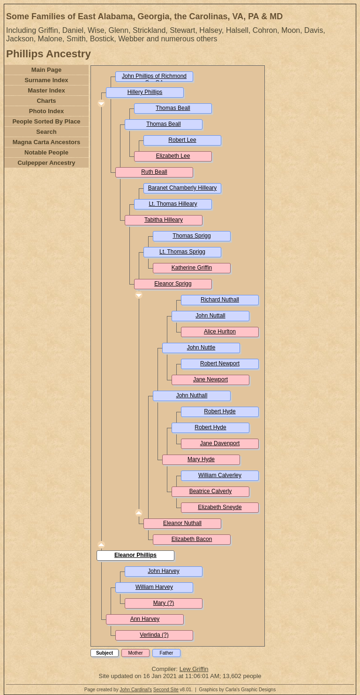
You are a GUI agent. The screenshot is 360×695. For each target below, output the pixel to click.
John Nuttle (201, 347)
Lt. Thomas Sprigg (182, 251)
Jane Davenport (220, 443)
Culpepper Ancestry (46, 162)
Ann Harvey (145, 619)
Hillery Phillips (145, 92)
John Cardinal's (136, 689)
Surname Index (46, 80)
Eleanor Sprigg (172, 283)
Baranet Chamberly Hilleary (182, 188)
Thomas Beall (173, 108)
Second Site (166, 689)
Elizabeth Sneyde (219, 507)
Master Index (46, 90)
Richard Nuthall (220, 299)
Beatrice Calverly (210, 491)
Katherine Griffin (192, 267)
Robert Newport (220, 363)
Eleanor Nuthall (182, 523)
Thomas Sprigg (191, 235)
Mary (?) (163, 603)
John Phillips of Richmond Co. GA (154, 79)
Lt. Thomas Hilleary (173, 204)
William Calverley (219, 475)
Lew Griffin (194, 668)
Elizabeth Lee (173, 156)
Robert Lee (182, 140)
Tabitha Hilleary (163, 219)
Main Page (46, 69)
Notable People (46, 152)
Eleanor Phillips (135, 555)
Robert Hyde (219, 411)
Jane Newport (210, 379)
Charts (46, 100)
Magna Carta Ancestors (47, 142)
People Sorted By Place (46, 121)
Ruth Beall (154, 172)
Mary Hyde (201, 459)
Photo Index (46, 111)
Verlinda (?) (154, 635)
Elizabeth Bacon (192, 539)
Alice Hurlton (220, 331)
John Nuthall (192, 395)
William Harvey (154, 587)
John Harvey (163, 571)
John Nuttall (210, 315)
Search (46, 131)
